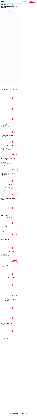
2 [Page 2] (4, 342)
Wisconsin (8, 4)
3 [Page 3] (6, 342)
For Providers (24, 1)
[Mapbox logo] (21, 415)
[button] (32, 209)
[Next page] (11, 343)
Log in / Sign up (32, 1)
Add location (6, 338)
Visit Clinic (15, 108)
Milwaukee (11, 4)
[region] (28, 210)
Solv (1, 4)
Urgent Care (4, 4)
